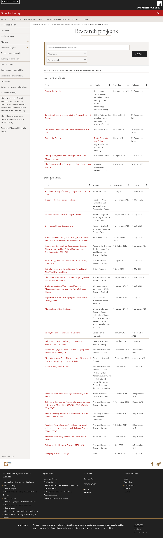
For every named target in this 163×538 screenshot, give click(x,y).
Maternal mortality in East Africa (58, 308)
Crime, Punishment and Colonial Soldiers (62, 332)
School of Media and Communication (17, 504)
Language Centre (50, 478)
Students (87, 492)
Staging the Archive (53, 91)
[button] (158, 13)
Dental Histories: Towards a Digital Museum (63, 214)
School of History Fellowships (14, 86)
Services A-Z (88, 478)
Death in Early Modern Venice (58, 366)
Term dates (128, 482)
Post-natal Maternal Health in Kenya (13, 129)
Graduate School (50, 482)
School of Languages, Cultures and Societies (19, 501)
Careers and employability (12, 69)
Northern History (8, 92)
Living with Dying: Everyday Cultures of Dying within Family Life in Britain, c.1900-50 (67, 351)
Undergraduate (7, 36)
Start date (117, 85)
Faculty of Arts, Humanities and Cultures (50, 24)
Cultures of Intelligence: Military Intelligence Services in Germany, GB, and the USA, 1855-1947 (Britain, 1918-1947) (67, 405)
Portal (86, 489)
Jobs (126, 478)
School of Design (9, 485)
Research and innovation (32, 19)
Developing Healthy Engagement (59, 225)
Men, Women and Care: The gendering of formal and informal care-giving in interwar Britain (68, 360)
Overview (5, 30)
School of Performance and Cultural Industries (20, 511)
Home (4, 19)
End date (135, 85)
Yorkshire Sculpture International (56, 498)
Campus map (129, 485)
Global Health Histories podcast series (61, 199)
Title (47, 85)
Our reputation (7, 64)
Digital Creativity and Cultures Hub (101, 139)
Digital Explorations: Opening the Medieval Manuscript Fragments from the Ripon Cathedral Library (65, 288)
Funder (97, 85)
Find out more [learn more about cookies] (140, 532)
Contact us (87, 19)
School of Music (9, 508)
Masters (4, 41)
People (75, 19)
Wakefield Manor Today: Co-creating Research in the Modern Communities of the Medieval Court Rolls (67, 239)
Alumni (127, 491)
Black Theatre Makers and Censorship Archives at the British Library (12, 119)
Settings (137, 528)
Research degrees (8, 47)
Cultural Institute (50, 488)
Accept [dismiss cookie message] (138, 524)
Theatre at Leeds (50, 495)
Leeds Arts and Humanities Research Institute (61, 485)
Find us (127, 488)
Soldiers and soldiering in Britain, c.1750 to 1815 (66, 444)
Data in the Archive (53, 137)
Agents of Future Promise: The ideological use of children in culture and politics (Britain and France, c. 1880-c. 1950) (67, 428)
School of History (10, 13)
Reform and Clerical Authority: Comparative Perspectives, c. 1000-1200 (64, 343)
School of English (9, 488)
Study (12, 19)
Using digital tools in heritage (57, 453)
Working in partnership (58, 19)
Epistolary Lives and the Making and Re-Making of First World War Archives (66, 270)
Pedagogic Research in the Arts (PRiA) (58, 491)
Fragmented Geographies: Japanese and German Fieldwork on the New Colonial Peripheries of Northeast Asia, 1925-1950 (66, 248)
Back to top (8, 456)
